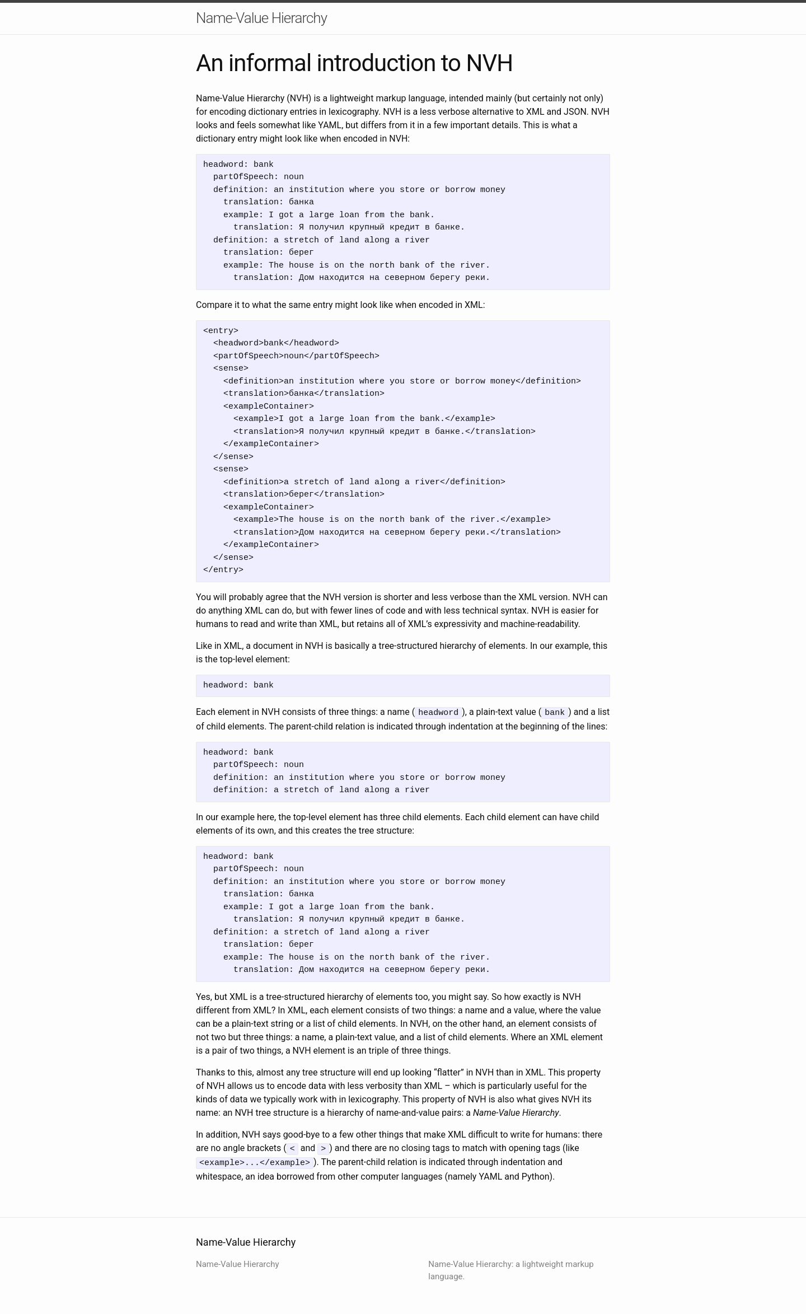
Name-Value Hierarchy (261, 18)
